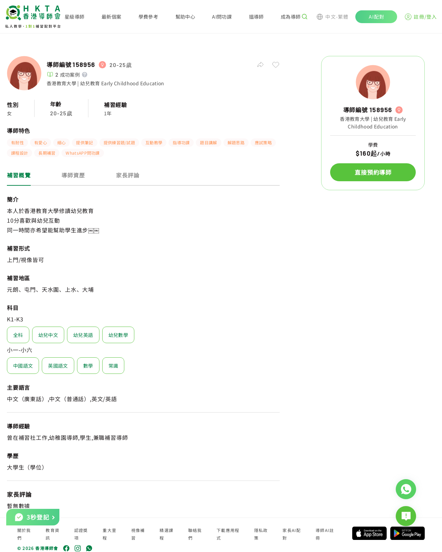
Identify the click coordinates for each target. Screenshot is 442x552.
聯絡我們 (195, 534)
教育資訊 (52, 534)
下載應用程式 (228, 534)
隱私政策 (261, 534)
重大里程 (109, 534)
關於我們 (24, 534)
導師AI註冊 (325, 534)
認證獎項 (81, 534)
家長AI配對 (291, 534)
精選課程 (166, 534)
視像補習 (138, 534)
